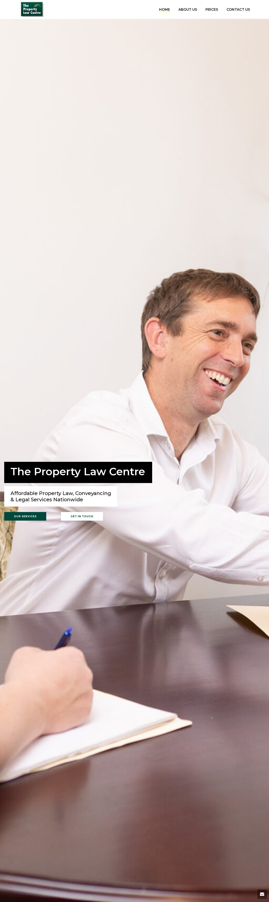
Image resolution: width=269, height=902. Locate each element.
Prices (212, 10)
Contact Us (238, 10)
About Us (187, 10)
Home (164, 10)
